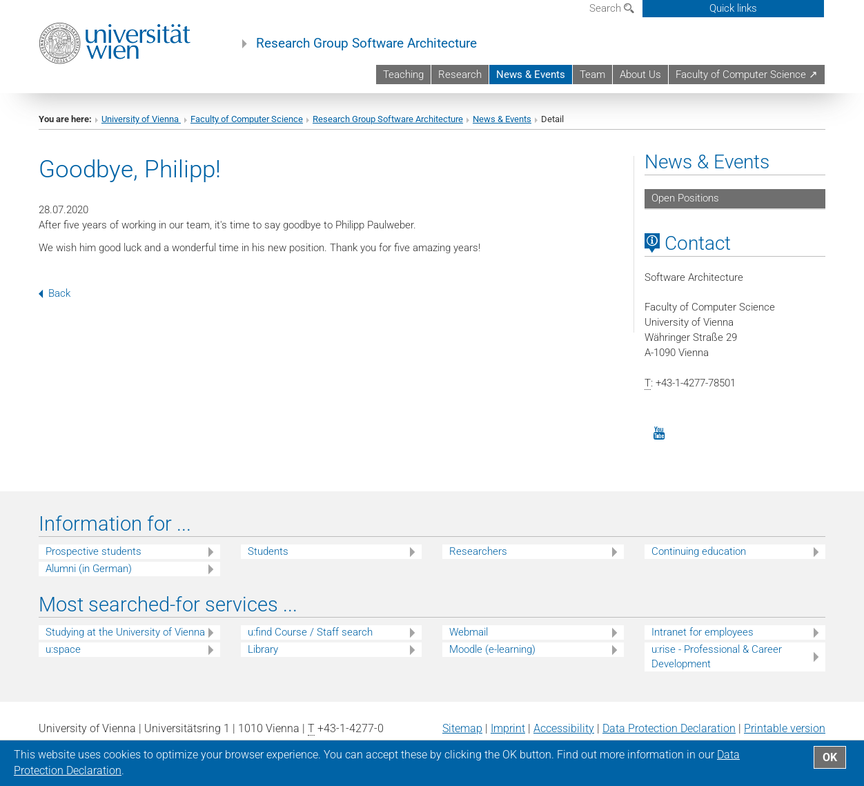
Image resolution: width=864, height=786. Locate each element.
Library (263, 649)
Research (460, 74)
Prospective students (93, 551)
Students (268, 551)
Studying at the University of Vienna (125, 632)
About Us (640, 74)
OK (830, 757)
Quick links (733, 8)
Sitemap (462, 728)
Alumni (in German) (89, 568)
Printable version (784, 728)
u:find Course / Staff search (310, 632)
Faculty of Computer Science (246, 119)
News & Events (530, 74)
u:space (63, 649)
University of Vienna (141, 119)
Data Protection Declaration (669, 728)
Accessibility (563, 728)
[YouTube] (659, 434)
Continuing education (698, 551)
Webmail (468, 632)
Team (592, 74)
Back (54, 293)
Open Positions (685, 198)
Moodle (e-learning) (492, 649)
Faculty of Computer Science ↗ (747, 74)
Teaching (403, 74)
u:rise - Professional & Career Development (716, 656)
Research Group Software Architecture (366, 43)
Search (611, 8)
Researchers (478, 551)
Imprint (508, 728)
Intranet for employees (702, 632)
